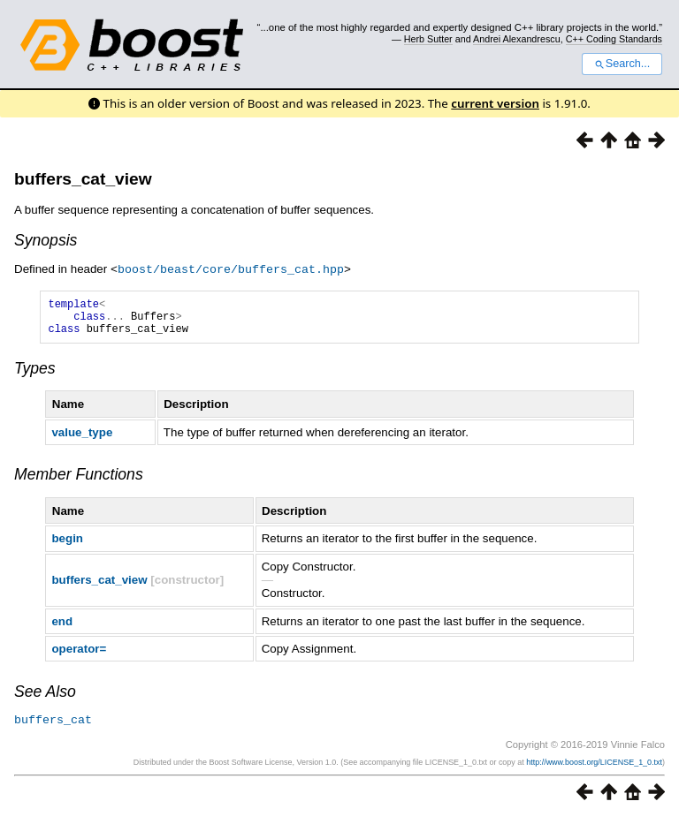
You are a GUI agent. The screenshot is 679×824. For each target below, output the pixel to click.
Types (35, 375)
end (61, 628)
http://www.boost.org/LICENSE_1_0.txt (594, 768)
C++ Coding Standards (614, 39)
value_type (81, 439)
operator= (78, 655)
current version (495, 103)
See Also (45, 698)
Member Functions (78, 481)
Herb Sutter (428, 39)
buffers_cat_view (83, 179)
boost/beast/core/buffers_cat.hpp (231, 268)
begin (67, 545)
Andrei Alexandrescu (517, 39)
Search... (622, 63)
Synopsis (45, 240)
